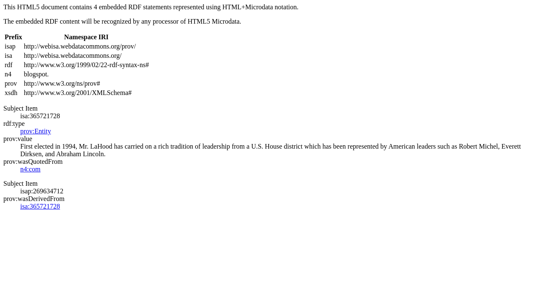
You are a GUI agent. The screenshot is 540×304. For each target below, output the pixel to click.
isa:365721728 (40, 206)
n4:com (30, 169)
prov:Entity (35, 131)
